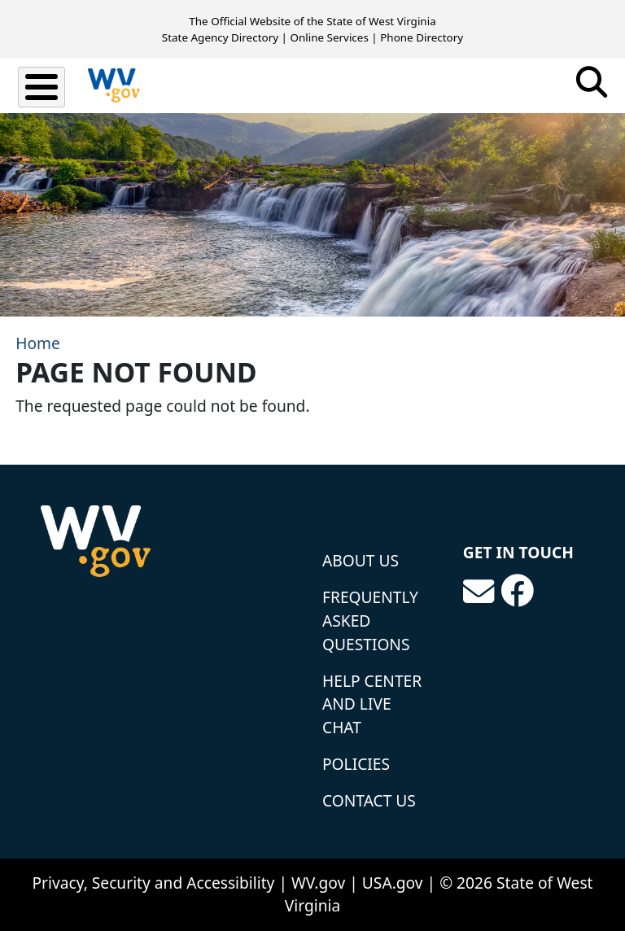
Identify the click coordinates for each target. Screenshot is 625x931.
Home (37, 343)
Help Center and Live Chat (372, 704)
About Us (360, 560)
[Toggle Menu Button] (41, 87)
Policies (356, 764)
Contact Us (369, 800)
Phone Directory (421, 37)
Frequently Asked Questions (370, 620)
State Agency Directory (220, 37)
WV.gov (318, 883)
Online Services (329, 37)
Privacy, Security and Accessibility (153, 883)
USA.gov (392, 883)
